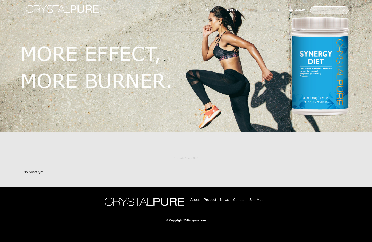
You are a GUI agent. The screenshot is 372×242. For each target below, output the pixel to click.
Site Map (256, 200)
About (209, 10)
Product (230, 10)
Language (297, 9)
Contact (273, 10)
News (252, 10)
